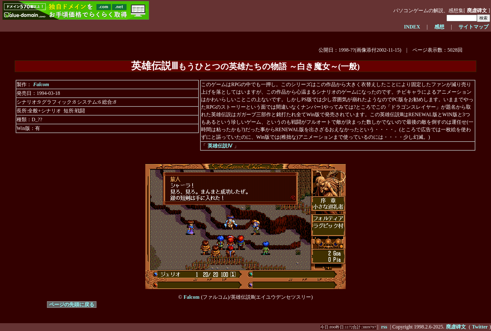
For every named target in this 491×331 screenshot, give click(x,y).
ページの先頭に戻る (71, 304)
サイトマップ (473, 26)
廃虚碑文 (477, 10)
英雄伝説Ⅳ (220, 145)
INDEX (412, 26)
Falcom (41, 84)
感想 (439, 26)
